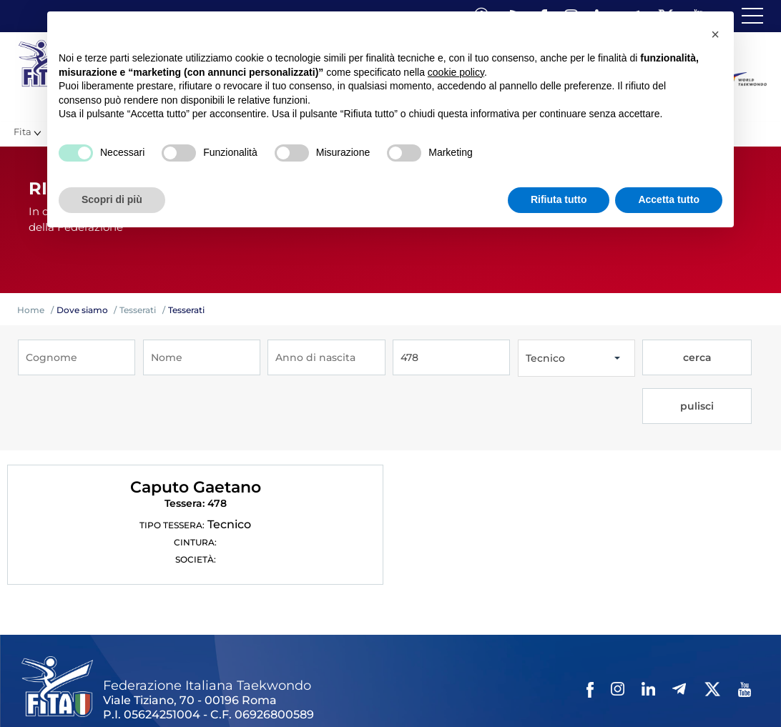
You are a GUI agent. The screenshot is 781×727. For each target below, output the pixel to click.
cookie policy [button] (456, 72)
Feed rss (648, 693)
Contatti (421, 693)
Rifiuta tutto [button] (559, 199)
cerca (671, 358)
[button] (715, 34)
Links (162, 693)
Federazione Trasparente (83, 693)
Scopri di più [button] (112, 199)
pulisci (729, 358)
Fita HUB (698, 693)
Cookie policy (553, 693)
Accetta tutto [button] (668, 199)
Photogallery (294, 693)
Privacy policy (481, 693)
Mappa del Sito (220, 693)
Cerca (607, 693)
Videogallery (363, 693)
